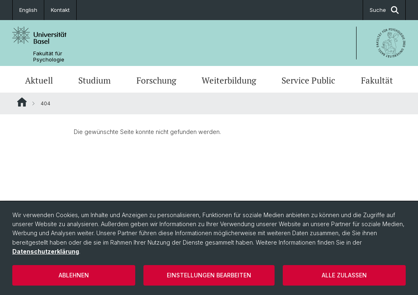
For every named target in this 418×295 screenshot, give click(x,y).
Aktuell (39, 80)
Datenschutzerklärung (45, 251)
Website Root (22, 102)
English (28, 10)
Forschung (156, 80)
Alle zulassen (344, 275)
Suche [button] (384, 10)
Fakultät (377, 80)
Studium (94, 80)
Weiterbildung (229, 80)
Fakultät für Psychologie (48, 56)
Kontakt (60, 10)
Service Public (308, 80)
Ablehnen (74, 275)
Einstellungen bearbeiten (209, 275)
